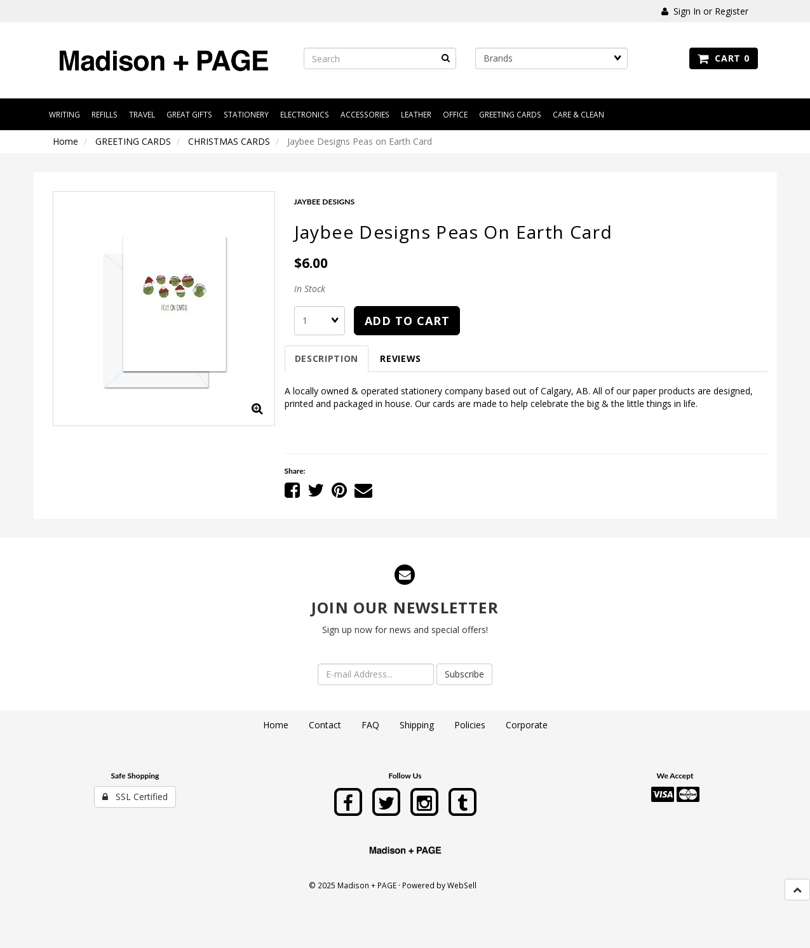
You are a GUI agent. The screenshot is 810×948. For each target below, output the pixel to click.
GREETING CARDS (133, 141)
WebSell (461, 885)
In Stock (309, 289)
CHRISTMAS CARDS (229, 141)
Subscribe (464, 674)
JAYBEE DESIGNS (324, 201)
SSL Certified (135, 797)
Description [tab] (327, 358)
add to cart (407, 320)
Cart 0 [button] (723, 58)
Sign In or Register (704, 11)
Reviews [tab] (400, 358)
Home (65, 141)
